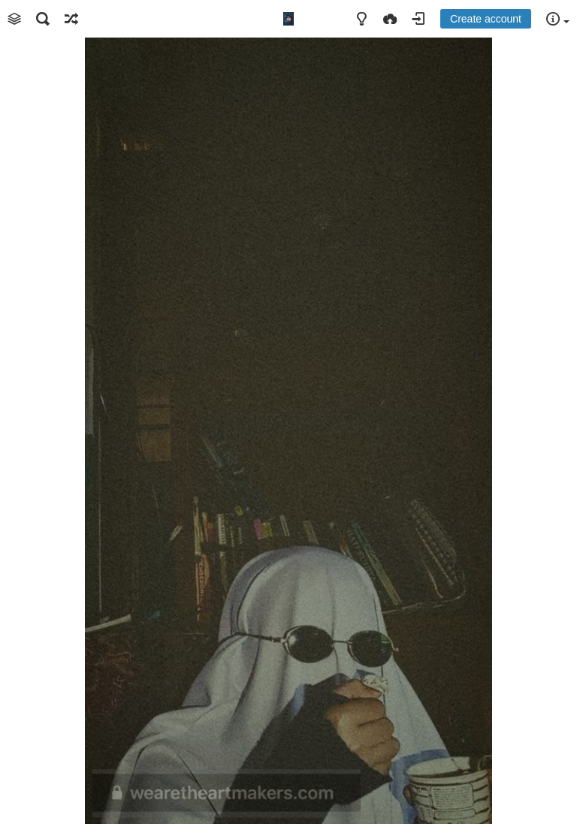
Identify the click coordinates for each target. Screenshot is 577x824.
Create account (485, 19)
